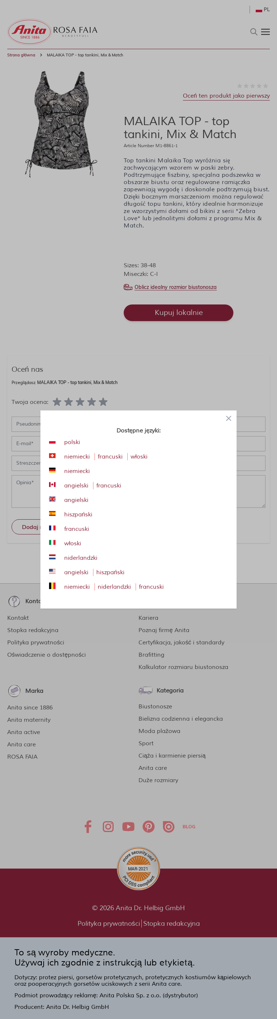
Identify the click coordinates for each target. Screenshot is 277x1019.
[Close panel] (228, 418)
